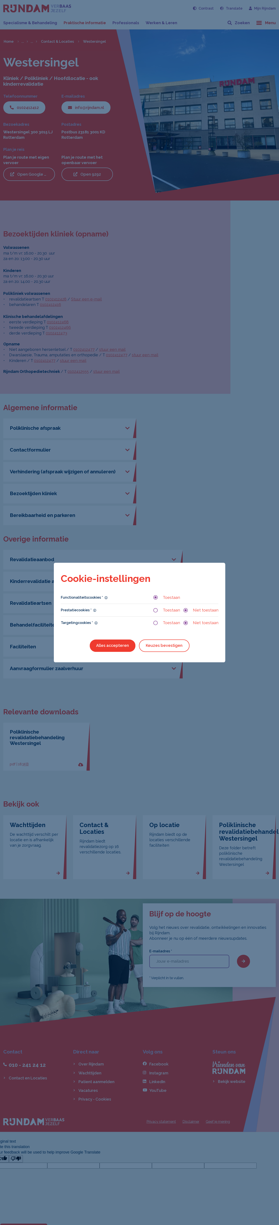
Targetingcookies (77, 623)
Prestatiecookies (76, 610)
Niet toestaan (201, 610)
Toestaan (166, 597)
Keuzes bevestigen (164, 645)
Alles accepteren (112, 645)
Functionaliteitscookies (82, 597)
